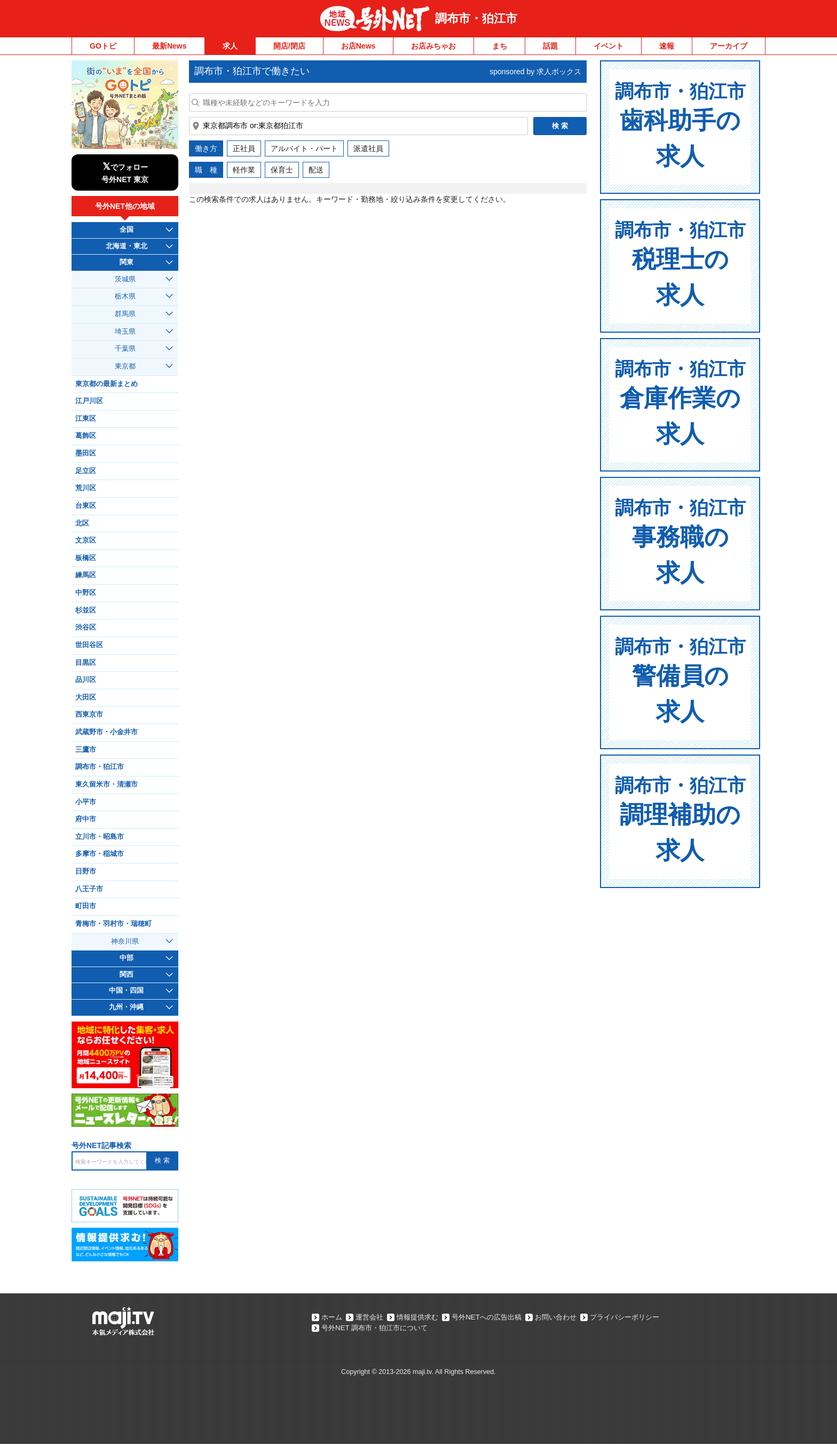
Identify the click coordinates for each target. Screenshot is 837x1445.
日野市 (85, 871)
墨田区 (85, 453)
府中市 (85, 819)
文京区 (85, 540)
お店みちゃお (433, 46)
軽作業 (244, 170)
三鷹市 (85, 749)
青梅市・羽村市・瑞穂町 (113, 924)
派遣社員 (368, 148)
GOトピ (103, 46)
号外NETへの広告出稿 (500, 1317)
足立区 (85, 471)
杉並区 (85, 610)
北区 (82, 523)
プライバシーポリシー (650, 1317)
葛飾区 (85, 435)
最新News (169, 46)
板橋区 (85, 558)
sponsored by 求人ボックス (535, 71)
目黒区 (85, 662)
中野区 (85, 592)
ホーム (332, 1317)
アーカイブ (728, 46)
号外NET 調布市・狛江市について (378, 1328)
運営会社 (374, 1317)
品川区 (85, 680)
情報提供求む (426, 1317)
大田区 (85, 697)
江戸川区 (89, 401)
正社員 (244, 148)
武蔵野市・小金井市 (106, 732)
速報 (666, 46)
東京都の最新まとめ (106, 384)
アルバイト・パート (304, 148)
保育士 (282, 170)
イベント (608, 46)
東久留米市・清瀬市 (106, 784)
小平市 (85, 802)
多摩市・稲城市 (99, 854)
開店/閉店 (289, 46)
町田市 (85, 906)
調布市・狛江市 (476, 18)
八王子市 (89, 889)
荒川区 (85, 488)
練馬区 (85, 575)
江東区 (85, 418)
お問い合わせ (575, 1317)
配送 (316, 170)
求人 (230, 46)
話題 (550, 46)
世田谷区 (89, 645)
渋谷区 (85, 627)
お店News (358, 46)
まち (499, 46)
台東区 (85, 505)
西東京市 (89, 714)
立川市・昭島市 (99, 837)
